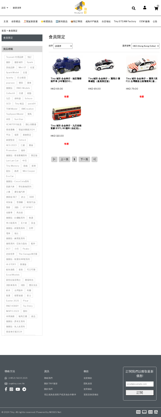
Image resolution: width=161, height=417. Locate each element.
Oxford (22, 140)
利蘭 (29, 290)
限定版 (34, 155)
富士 (29, 295)
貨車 (34, 166)
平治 (8, 134)
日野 (31, 228)
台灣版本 (18, 290)
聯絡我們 (48, 378)
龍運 (8, 295)
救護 (31, 217)
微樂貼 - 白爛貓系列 (15, 217)
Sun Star (18, 119)
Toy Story (28, 306)
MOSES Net (55, 412)
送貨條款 (88, 378)
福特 (23, 150)
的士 (23, 197)
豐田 (21, 83)
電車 (8, 233)
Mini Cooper (29, 171)
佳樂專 (9, 212)
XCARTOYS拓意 (14, 124)
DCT (8, 248)
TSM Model (11, 109)
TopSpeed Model (14, 114)
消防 (16, 207)
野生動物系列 (25, 186)
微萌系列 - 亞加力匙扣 (16, 243)
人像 (8, 191)
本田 (8, 119)
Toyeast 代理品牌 (14, 57)
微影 (8, 62)
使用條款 (88, 389)
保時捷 (17, 98)
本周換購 (10, 316)
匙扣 (8, 171)
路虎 (16, 171)
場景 (16, 134)
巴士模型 (21, 77)
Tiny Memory (12, 166)
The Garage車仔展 (28, 254)
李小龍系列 (11, 223)
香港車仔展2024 (14, 331)
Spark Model (12, 72)
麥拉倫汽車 (19, 191)
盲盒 (33, 223)
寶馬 (30, 114)
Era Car (10, 176)
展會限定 (27, 134)
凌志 (33, 316)
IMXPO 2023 (12, 311)
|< (54, 159)
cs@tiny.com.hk (17, 383)
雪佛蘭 (20, 202)
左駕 (25, 72)
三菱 (23, 145)
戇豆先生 (33, 285)
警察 (8, 207)
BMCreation (28, 109)
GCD (8, 103)
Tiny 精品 (19, 103)
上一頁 (64, 159)
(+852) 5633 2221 (18, 378)
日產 (21, 93)
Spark (30, 62)
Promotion (11, 150)
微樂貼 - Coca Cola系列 (17, 181)
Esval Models (13, 274)
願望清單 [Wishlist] (17, 7)
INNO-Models (23, 88)
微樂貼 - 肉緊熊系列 (15, 228)
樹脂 (29, 93)
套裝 (21, 269)
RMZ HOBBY (12, 306)
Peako (26, 248)
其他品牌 (10, 67)
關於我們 (48, 389)
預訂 (30, 57)
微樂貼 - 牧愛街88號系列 (18, 259)
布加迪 (9, 202)
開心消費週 (31, 124)
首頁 (4, 30)
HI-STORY (11, 264)
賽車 (29, 83)
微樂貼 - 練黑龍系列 (15, 238)
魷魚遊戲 (10, 269)
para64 (32, 103)
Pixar (25, 300)
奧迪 (31, 145)
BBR (32, 197)
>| (94, 159)
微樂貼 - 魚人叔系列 (15, 326)
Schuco (28, 98)
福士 (16, 233)
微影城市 (18, 62)
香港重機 (10, 129)
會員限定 (13, 30)
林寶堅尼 (10, 140)
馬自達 (20, 212)
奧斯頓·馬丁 (11, 197)
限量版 (23, 264)
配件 (33, 243)
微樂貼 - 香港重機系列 (16, 155)
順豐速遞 (18, 295)
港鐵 (25, 166)
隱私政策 (88, 383)
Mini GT (22, 67)
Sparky (9, 77)
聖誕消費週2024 (27, 129)
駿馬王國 (23, 316)
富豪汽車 (10, 186)
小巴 (16, 248)
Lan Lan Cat (12, 160)
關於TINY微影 (51, 383)
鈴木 (8, 290)
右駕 (32, 67)
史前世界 (10, 254)
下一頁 (84, 159)
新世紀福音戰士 (13, 280)
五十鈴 (24, 223)
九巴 (8, 98)
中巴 (24, 160)
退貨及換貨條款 (91, 394)
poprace (10, 83)
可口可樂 (31, 269)
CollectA (10, 93)
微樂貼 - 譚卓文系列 (15, 321)
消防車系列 (11, 285)
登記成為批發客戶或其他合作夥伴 (60, 394)
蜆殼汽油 (31, 202)
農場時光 (29, 280)
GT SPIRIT (28, 207)
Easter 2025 (12, 300)
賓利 (25, 311)
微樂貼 (9, 88)
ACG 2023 (11, 145)
